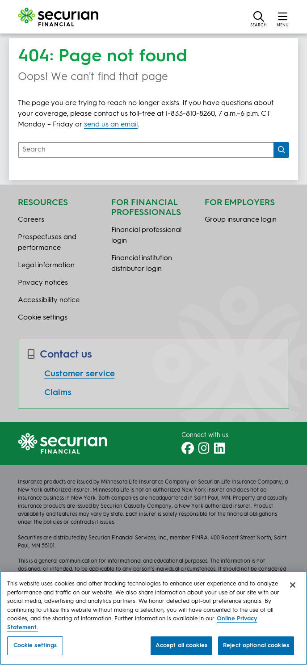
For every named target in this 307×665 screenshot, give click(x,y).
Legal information (46, 265)
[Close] (293, 585)
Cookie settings (35, 645)
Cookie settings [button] (42, 317)
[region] (153, 618)
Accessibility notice (49, 300)
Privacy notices (43, 282)
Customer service (79, 374)
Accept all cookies (181, 645)
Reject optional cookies (256, 645)
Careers (31, 219)
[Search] (281, 150)
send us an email (111, 124)
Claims (57, 393)
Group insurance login (241, 219)
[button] (258, 18)
